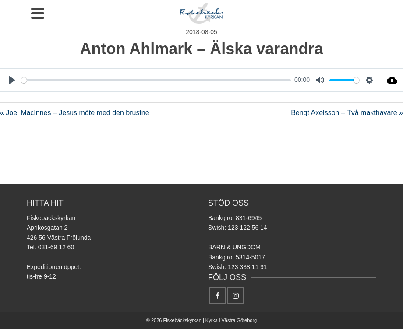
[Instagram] (235, 295)
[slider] (156, 80)
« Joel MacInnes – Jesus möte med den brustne (74, 112)
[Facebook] (217, 295)
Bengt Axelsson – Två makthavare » (347, 112)
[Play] (12, 80)
